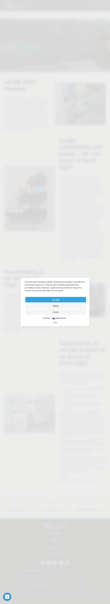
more (56, 311)
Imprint (55, 322)
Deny (55, 305)
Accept (56, 299)
